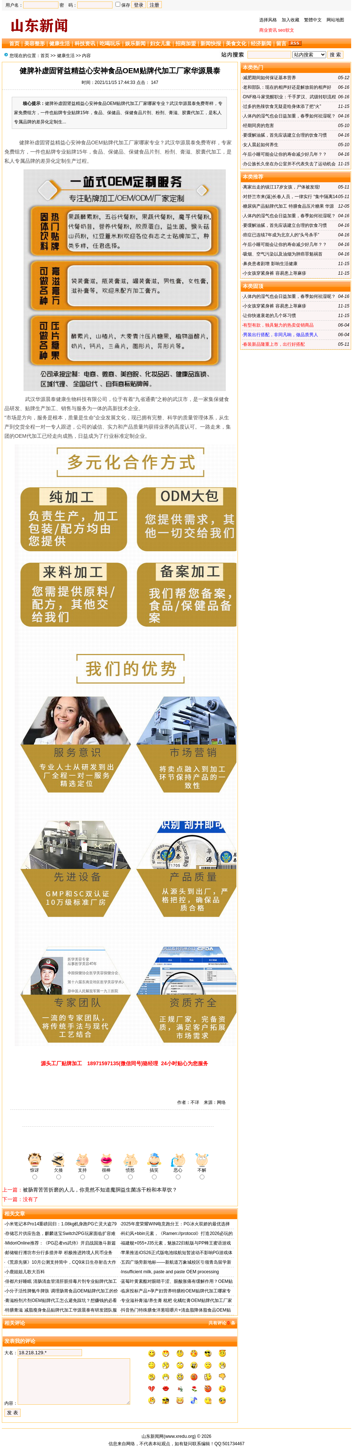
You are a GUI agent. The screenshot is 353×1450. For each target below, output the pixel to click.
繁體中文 (313, 19)
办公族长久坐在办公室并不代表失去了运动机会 (289, 163)
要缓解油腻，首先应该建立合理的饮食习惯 (285, 135)
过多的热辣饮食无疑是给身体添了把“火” (282, 106)
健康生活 (59, 43)
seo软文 (286, 30)
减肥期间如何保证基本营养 (269, 77)
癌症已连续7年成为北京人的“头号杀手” (281, 234)
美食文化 (236, 43)
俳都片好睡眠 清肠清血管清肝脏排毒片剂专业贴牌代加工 (61, 1281)
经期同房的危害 (258, 125)
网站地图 (335, 19)
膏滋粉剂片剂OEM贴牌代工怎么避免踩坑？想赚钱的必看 (61, 1300)
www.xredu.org (179, 1436)
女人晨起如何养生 (260, 144)
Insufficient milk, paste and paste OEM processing (170, 1271)
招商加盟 (185, 43)
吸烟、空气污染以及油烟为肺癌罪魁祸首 (282, 254)
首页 (14, 43)
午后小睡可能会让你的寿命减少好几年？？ (285, 154)
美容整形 (34, 43)
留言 (281, 43)
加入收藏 (290, 19)
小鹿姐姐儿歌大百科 (25, 1271)
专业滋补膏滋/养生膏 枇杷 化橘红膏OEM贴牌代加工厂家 (176, 1300)
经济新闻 (261, 43)
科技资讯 (85, 43)
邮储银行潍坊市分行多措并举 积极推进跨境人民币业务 (58, 1252)
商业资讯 (268, 30)
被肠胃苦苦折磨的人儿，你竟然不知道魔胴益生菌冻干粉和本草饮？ (100, 1190)
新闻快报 (210, 43)
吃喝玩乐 (110, 43)
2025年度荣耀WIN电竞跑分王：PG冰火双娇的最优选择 (175, 1223)
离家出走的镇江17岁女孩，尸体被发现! (281, 187)
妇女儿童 (160, 43)
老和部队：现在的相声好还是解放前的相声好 (287, 87)
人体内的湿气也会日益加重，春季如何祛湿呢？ (289, 116)
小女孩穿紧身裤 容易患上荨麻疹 (274, 273)
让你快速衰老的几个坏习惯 (269, 315)
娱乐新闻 (135, 43)
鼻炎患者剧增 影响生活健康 (270, 263)
